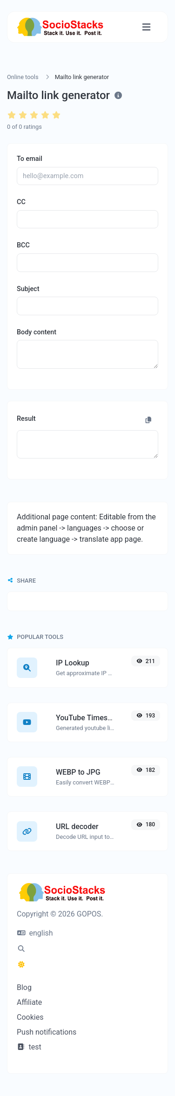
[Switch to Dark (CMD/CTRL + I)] (21, 965)
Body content (36, 332)
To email (29, 159)
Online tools (23, 76)
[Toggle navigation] (146, 27)
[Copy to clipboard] (148, 420)
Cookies (30, 1017)
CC (21, 202)
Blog (24, 987)
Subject (28, 289)
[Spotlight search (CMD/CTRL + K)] (21, 949)
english (35, 933)
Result (26, 419)
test (29, 1047)
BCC (23, 245)
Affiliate (29, 1002)
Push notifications (46, 1032)
